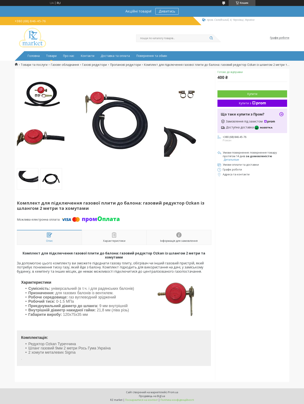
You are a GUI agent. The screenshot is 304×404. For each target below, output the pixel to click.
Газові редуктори (94, 65)
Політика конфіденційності (177, 400)
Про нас (68, 55)
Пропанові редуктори (125, 65)
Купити (252, 94)
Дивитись (167, 11)
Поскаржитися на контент (141, 400)
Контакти (87, 55)
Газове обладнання (65, 65)
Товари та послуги (34, 65)
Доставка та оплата (115, 55)
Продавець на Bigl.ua (152, 396)
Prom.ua (173, 392)
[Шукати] (211, 38)
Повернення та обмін (151, 55)
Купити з (252, 103)
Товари (51, 55)
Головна (33, 55)
